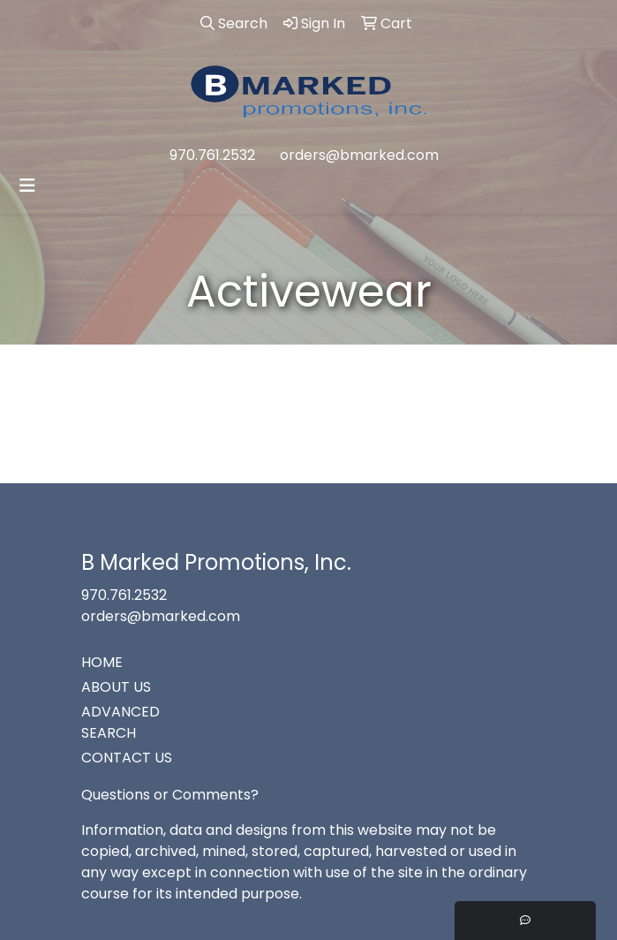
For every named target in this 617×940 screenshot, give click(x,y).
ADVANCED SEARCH (120, 722)
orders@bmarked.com (359, 155)
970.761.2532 (212, 155)
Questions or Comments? (170, 795)
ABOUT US (116, 687)
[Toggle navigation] (27, 185)
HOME (102, 662)
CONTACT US (126, 757)
